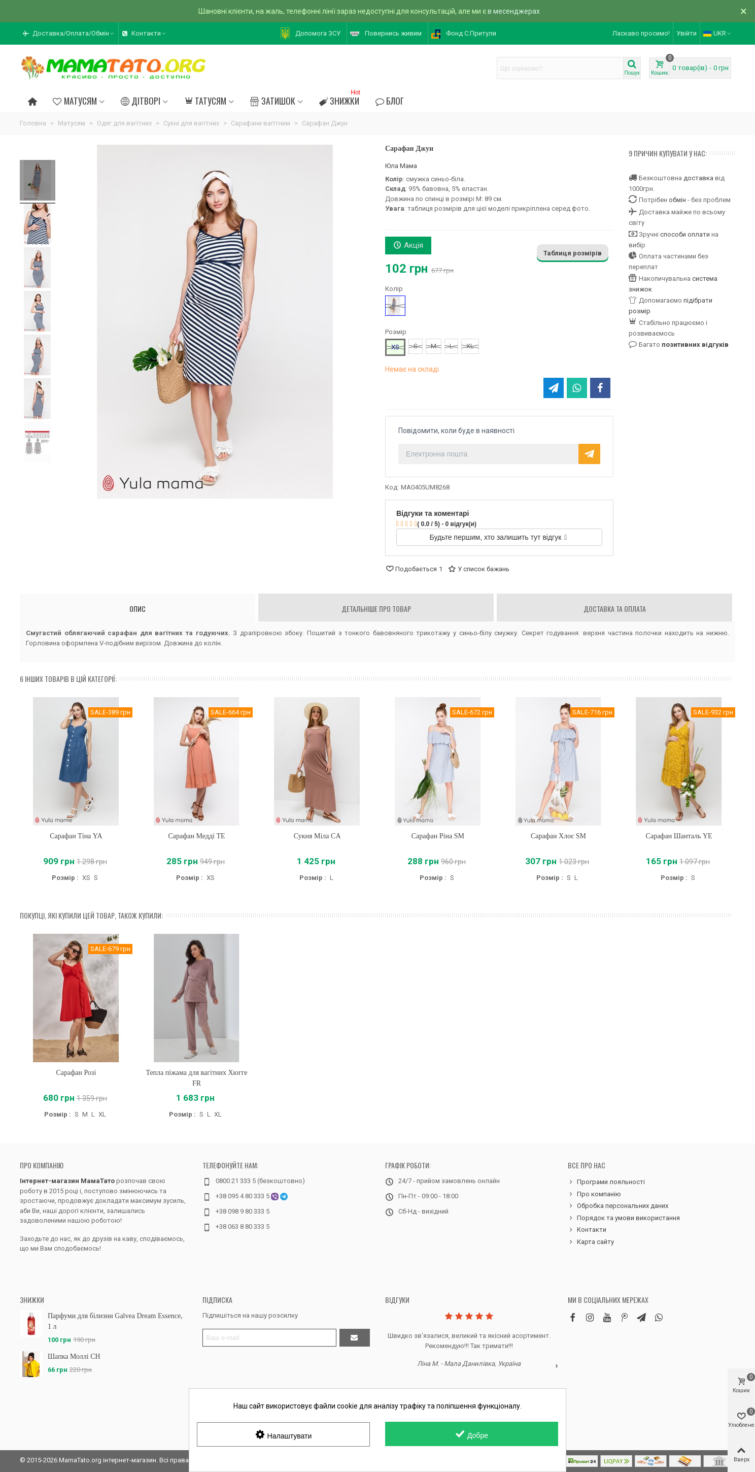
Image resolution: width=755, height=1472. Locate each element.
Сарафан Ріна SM (437, 836)
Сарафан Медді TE (196, 836)
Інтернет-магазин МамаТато (67, 1181)
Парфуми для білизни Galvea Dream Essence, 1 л (115, 1321)
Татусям (205, 100)
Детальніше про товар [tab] (376, 608)
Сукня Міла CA (317, 836)
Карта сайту (591, 1242)
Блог (389, 100)
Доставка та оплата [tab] (615, 608)
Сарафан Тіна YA (76, 836)
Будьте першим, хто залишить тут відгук (498, 537)
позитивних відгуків (695, 344)
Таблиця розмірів (572, 253)
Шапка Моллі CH (74, 1356)
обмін (677, 200)
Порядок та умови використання (624, 1218)
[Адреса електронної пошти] (269, 1338)
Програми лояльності (606, 1182)
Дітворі (140, 100)
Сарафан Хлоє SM (558, 836)
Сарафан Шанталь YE (679, 836)
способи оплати (685, 234)
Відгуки (397, 1299)
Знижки (340, 99)
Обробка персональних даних (618, 1206)
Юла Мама (401, 166)
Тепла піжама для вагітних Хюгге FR (196, 1078)
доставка (698, 178)
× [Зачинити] (743, 11)
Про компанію (41, 1165)
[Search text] (560, 68)
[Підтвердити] (354, 1338)
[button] (69, 33)
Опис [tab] (137, 608)
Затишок (272, 100)
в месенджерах (514, 11)
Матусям (74, 100)
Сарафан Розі (76, 1072)
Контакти (587, 1230)
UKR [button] (717, 33)
